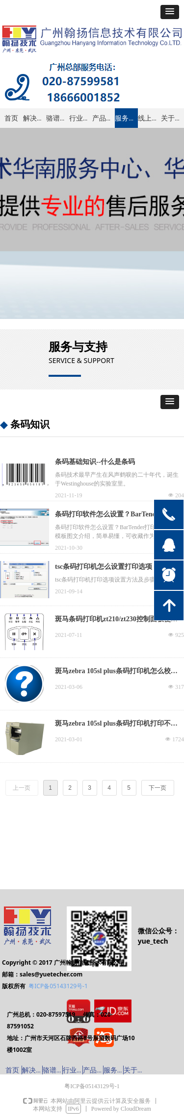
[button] (169, 12)
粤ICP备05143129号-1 (58, 986)
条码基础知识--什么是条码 (95, 461)
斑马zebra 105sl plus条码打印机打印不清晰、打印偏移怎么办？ (116, 725)
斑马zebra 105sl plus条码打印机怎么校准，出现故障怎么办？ (113, 672)
